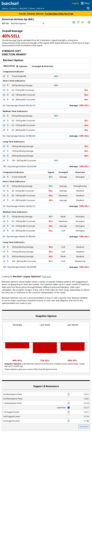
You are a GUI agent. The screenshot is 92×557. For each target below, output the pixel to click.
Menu (87, 3)
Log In (75, 3)
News (32, 8)
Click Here (46, 276)
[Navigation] (27, 23)
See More (84, 426)
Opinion (21, 66)
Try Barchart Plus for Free (59, 13)
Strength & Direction (41, 66)
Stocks (5, 8)
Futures (13, 8)
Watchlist (23, 8)
